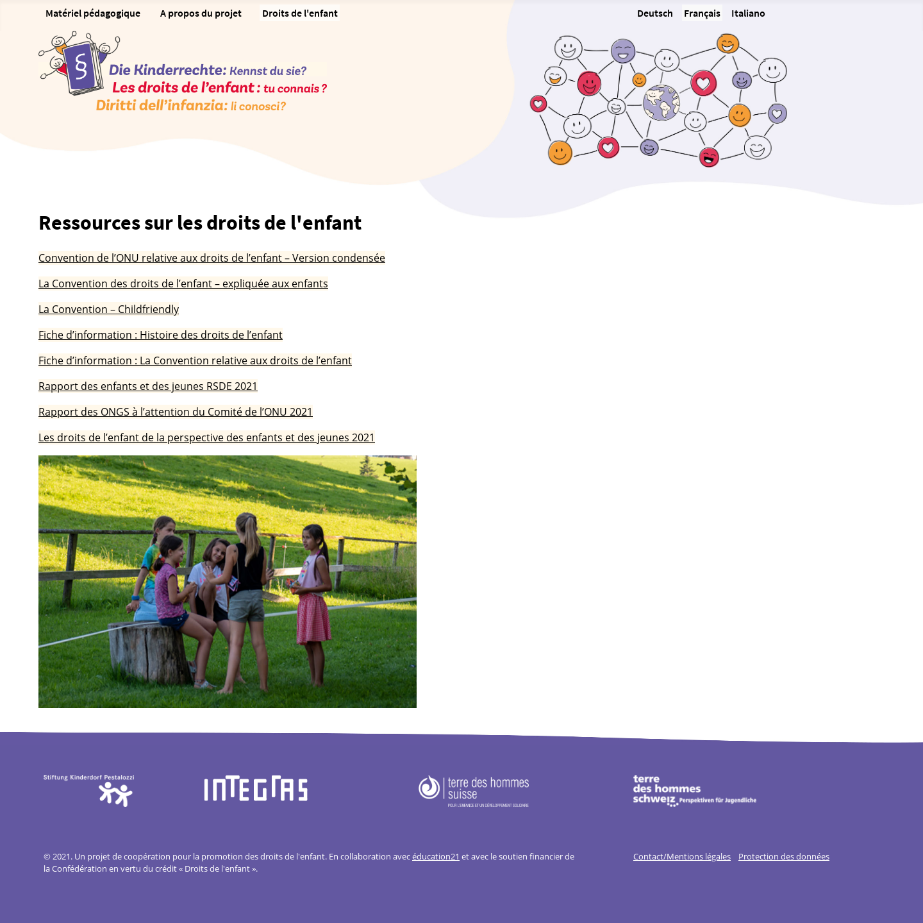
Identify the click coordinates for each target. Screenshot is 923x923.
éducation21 (436, 856)
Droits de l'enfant (300, 12)
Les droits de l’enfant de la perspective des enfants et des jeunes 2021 (206, 437)
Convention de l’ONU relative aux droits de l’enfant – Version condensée (211, 258)
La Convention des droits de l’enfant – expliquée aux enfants (183, 283)
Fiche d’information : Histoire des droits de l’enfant (160, 335)
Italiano (748, 12)
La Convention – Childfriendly (108, 309)
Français (702, 12)
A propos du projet (201, 12)
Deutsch (655, 12)
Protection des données (783, 856)
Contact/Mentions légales (682, 856)
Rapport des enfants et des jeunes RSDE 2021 (148, 386)
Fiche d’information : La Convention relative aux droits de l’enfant (195, 360)
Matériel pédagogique (93, 12)
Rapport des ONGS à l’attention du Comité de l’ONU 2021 (175, 412)
